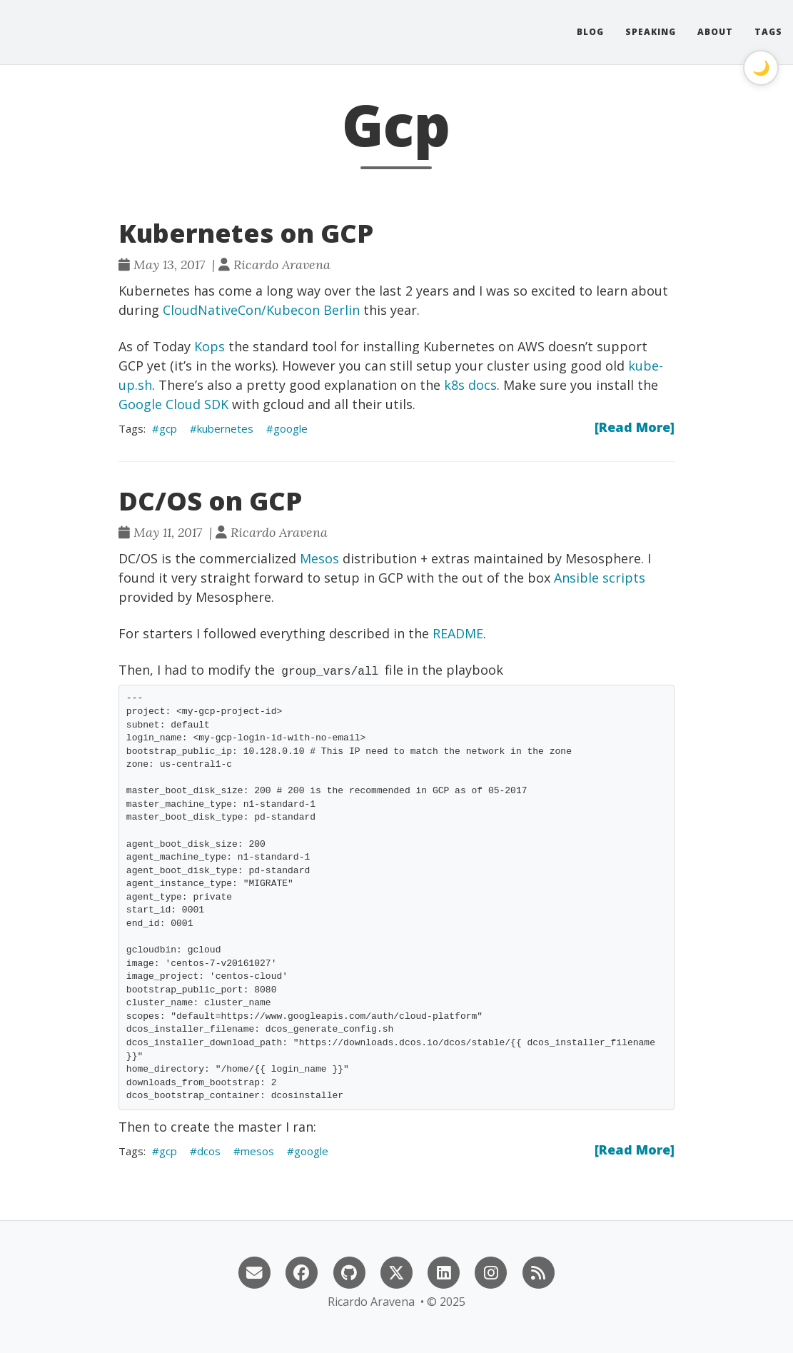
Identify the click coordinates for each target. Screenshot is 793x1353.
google (290, 428)
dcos (209, 1151)
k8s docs (470, 384)
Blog (590, 32)
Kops (209, 346)
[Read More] (635, 427)
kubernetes (225, 428)
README (458, 633)
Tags (768, 32)
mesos (257, 1151)
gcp (168, 428)
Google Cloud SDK (173, 404)
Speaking (650, 32)
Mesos (319, 558)
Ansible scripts (599, 577)
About (715, 32)
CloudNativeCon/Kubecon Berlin (261, 309)
